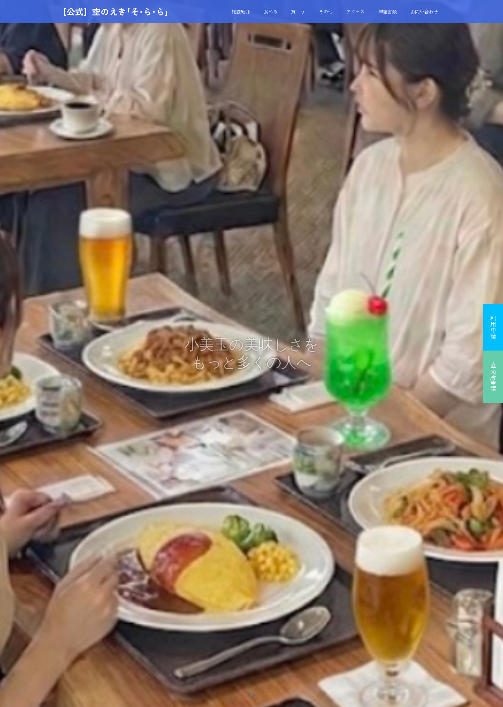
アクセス (355, 11)
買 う (298, 11)
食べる (270, 11)
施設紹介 (240, 11)
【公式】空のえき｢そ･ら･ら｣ (113, 11)
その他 (325, 11)
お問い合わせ (424, 11)
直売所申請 (493, 377)
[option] (251, 353)
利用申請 (493, 327)
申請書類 (387, 11)
